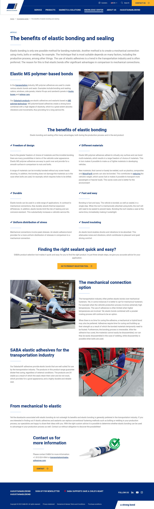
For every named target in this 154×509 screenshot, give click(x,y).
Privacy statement (49, 504)
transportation (21, 85)
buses (13, 94)
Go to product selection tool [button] (74, 266)
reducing (137, 174)
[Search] (125, 3)
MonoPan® (87, 174)
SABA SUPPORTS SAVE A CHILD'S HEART (83, 491)
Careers (103, 3)
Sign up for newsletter (47, 491)
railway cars (24, 94)
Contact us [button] (140, 3)
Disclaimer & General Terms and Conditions (71, 504)
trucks (71, 91)
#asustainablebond (20, 491)
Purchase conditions (95, 504)
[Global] (114, 3)
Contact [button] (40, 469)
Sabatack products (22, 100)
